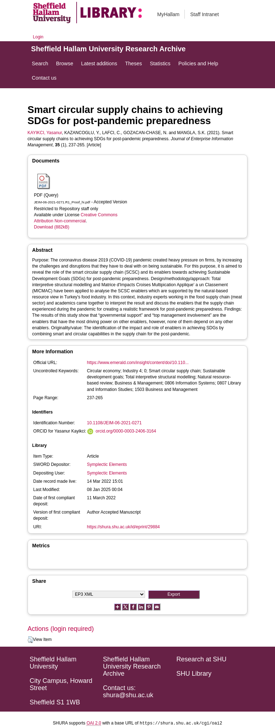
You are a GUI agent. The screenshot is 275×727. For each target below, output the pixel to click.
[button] (30, 639)
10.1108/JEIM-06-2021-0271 (114, 422)
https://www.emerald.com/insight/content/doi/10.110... (138, 362)
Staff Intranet (204, 14)
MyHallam (168, 14)
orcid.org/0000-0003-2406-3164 (126, 431)
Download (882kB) (51, 227)
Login (38, 36)
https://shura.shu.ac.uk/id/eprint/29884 (123, 526)
